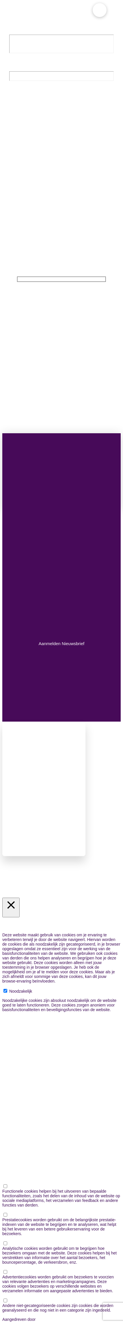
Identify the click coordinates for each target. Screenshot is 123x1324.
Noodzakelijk (20, 991)
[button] (100, 10)
